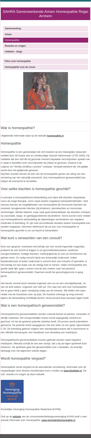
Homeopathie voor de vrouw (20, 67)
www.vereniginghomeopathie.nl (58, 420)
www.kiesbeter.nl (73, 370)
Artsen (8, 34)
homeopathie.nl (55, 135)
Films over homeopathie (18, 61)
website (17, 416)
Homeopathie (12, 40)
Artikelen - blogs (13, 51)
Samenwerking (13, 28)
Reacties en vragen (15, 45)
